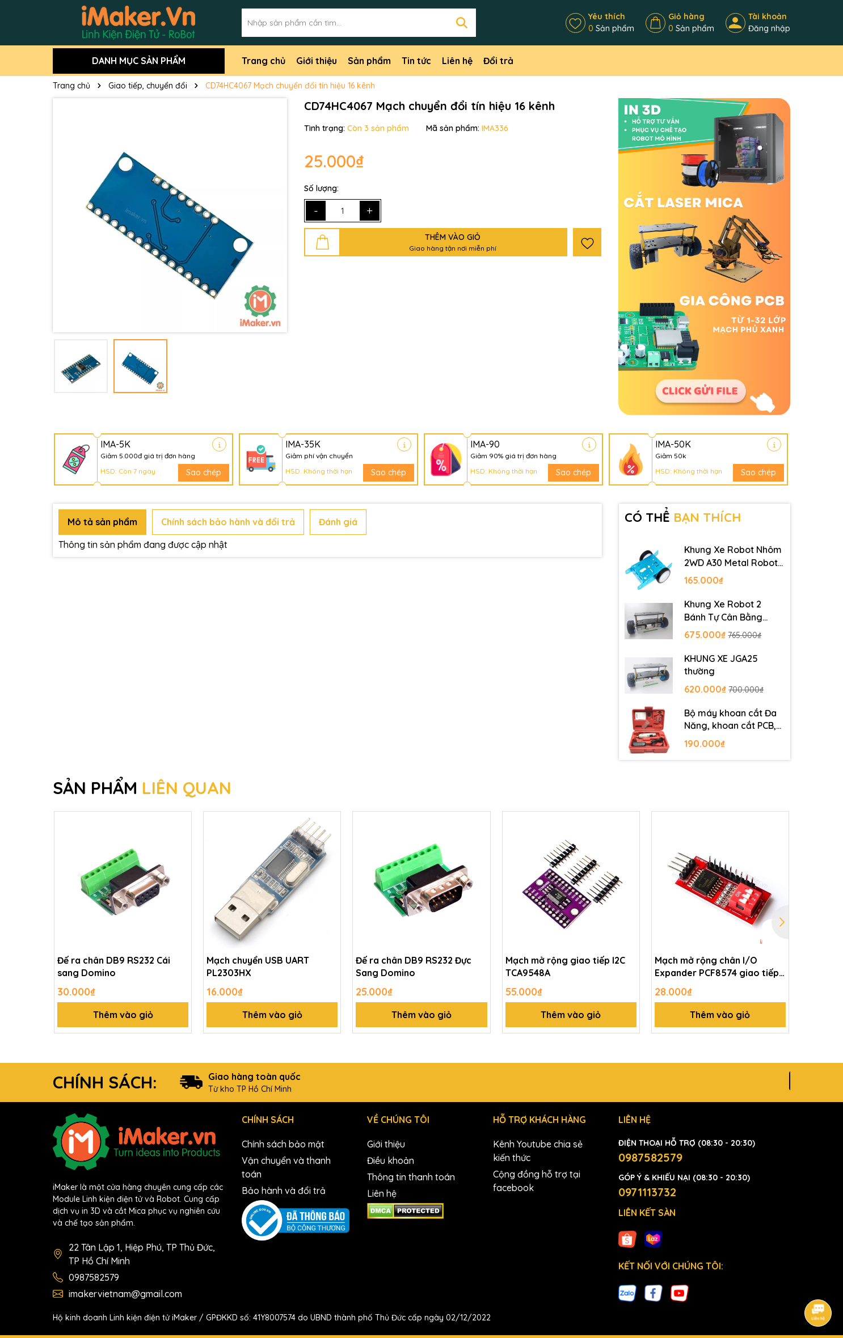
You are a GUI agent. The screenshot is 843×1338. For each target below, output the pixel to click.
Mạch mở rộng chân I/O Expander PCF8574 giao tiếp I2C (717, 967)
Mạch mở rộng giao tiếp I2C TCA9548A (565, 966)
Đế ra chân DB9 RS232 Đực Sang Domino (413, 966)
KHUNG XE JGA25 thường (721, 665)
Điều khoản (390, 1160)
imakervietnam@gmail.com (125, 1293)
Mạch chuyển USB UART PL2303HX (257, 966)
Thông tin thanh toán (411, 1177)
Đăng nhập (769, 28)
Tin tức (416, 60)
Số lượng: (321, 188)
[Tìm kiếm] (461, 22)
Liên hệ (457, 60)
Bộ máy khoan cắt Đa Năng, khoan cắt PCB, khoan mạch (730, 719)
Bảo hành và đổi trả (284, 1190)
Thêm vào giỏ (123, 1014)
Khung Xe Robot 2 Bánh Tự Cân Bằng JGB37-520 (723, 610)
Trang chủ (263, 60)
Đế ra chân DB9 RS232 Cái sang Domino (113, 966)
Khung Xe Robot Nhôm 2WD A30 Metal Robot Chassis (733, 556)
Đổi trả (498, 60)
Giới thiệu (316, 60)
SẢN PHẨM (142, 788)
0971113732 (647, 1192)
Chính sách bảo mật (283, 1144)
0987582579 (94, 1277)
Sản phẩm (369, 60)
